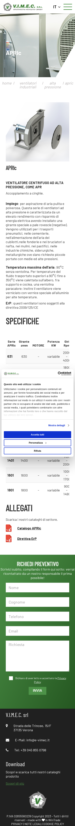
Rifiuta (37, 451)
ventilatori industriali (27, 85)
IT (57, 6)
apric (69, 83)
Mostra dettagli (56, 425)
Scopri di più (15, 783)
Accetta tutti (37, 434)
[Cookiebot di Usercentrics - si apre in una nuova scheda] (54, 373)
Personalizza (38, 442)
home (7, 83)
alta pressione (52, 85)
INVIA (37, 690)
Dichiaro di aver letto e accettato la (40, 680)
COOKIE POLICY (54, 824)
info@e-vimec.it (38, 740)
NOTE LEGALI (33, 824)
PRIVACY (17, 824)
